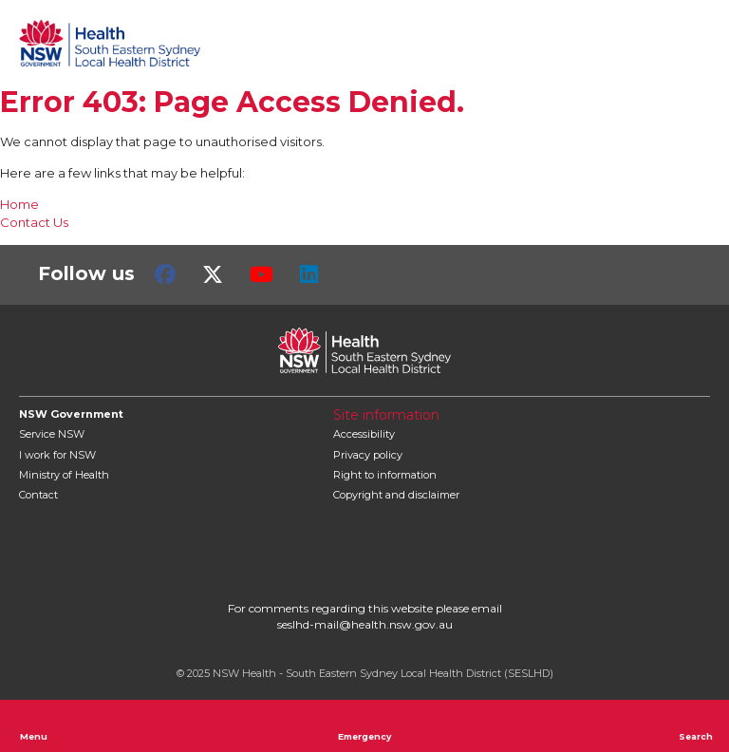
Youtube (261, 274)
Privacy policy (367, 454)
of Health (64, 474)
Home (19, 204)
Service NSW (51, 434)
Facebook (165, 274)
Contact (38, 494)
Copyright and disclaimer (396, 494)
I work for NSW (57, 454)
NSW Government (71, 414)
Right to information (385, 474)
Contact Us (34, 222)
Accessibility (364, 434)
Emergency (364, 725)
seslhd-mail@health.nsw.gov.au (365, 624)
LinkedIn (309, 274)
